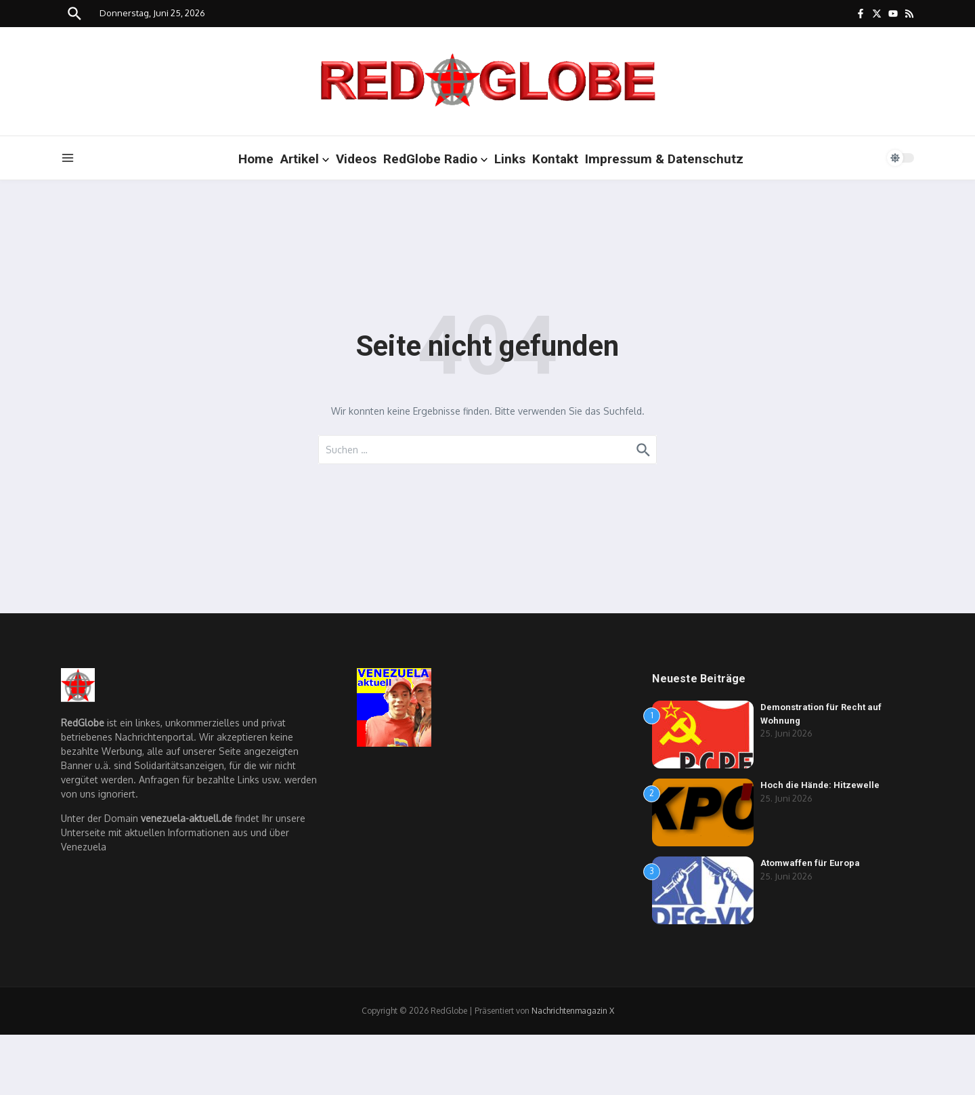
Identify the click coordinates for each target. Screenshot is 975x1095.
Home (256, 159)
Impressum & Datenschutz (664, 159)
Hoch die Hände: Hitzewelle (820, 785)
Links (509, 159)
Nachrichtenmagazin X (573, 1011)
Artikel (304, 159)
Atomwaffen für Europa (810, 863)
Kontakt (555, 159)
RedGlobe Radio (435, 159)
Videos (356, 159)
